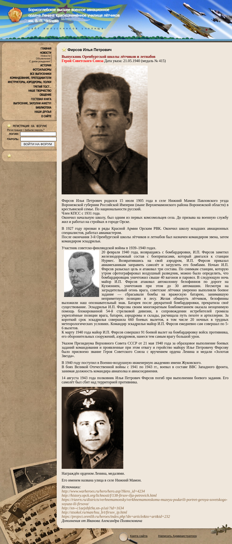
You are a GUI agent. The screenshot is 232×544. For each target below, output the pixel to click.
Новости (45, 55)
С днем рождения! (39, 61)
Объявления (43, 58)
